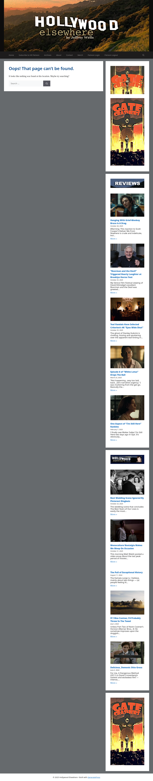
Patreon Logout (111, 55)
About (58, 55)
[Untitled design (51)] (127, 165)
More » (113, 238)
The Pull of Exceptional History (126, 572)
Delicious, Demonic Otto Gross (126, 667)
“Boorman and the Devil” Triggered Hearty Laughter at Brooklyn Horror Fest (126, 274)
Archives (47, 55)
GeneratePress (94, 777)
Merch (80, 55)
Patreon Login (94, 55)
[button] (143, 55)
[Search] (46, 83)
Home (11, 55)
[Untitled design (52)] (127, 93)
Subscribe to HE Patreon (29, 55)
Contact (69, 55)
